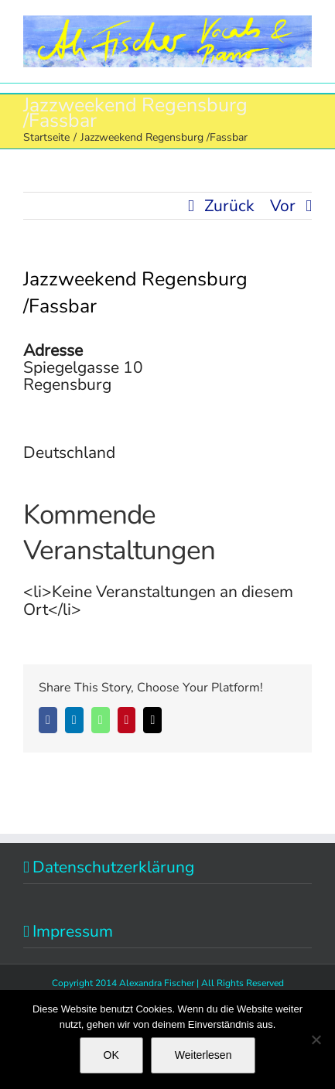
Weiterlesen (203, 1055)
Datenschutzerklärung (113, 867)
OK (111, 1055)
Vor (283, 206)
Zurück (229, 206)
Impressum (72, 931)
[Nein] (315, 1039)
